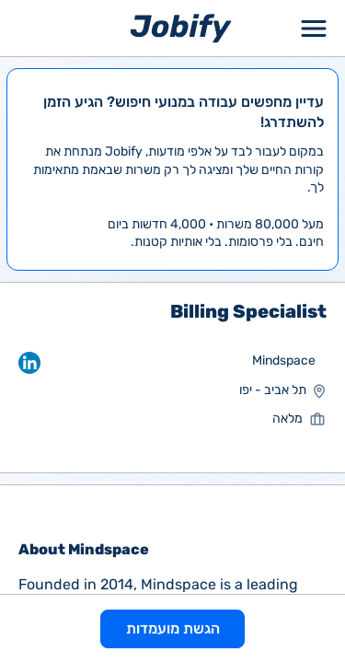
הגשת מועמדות (173, 628)
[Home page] (181, 27)
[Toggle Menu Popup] (314, 28)
